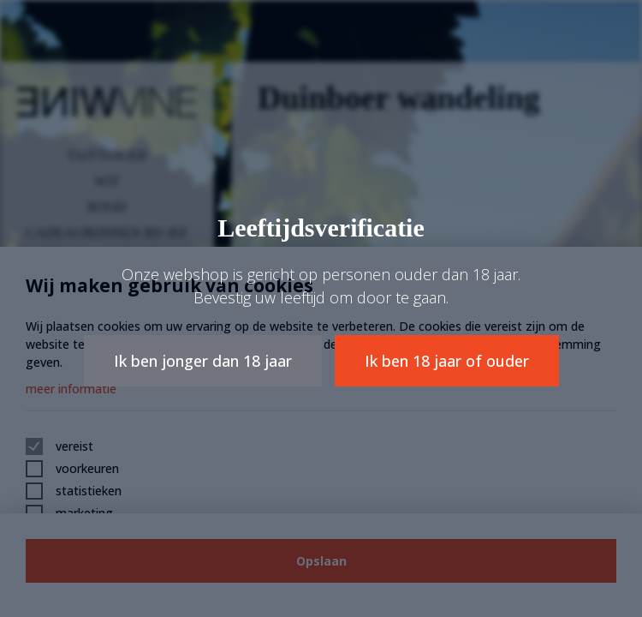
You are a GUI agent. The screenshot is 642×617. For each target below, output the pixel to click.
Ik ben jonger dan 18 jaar (203, 360)
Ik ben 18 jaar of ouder (447, 360)
